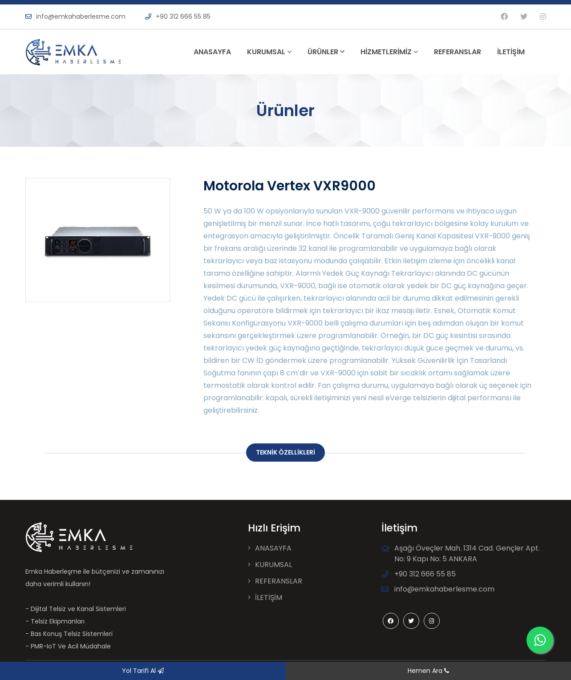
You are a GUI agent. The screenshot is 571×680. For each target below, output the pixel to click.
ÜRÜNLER (326, 52)
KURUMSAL (269, 52)
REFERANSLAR (457, 52)
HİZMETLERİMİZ (389, 52)
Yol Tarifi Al (143, 670)
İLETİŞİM (511, 52)
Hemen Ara (428, 670)
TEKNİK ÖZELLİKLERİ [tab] (285, 452)
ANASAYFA (212, 52)
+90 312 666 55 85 (178, 16)
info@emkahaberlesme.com (75, 16)
